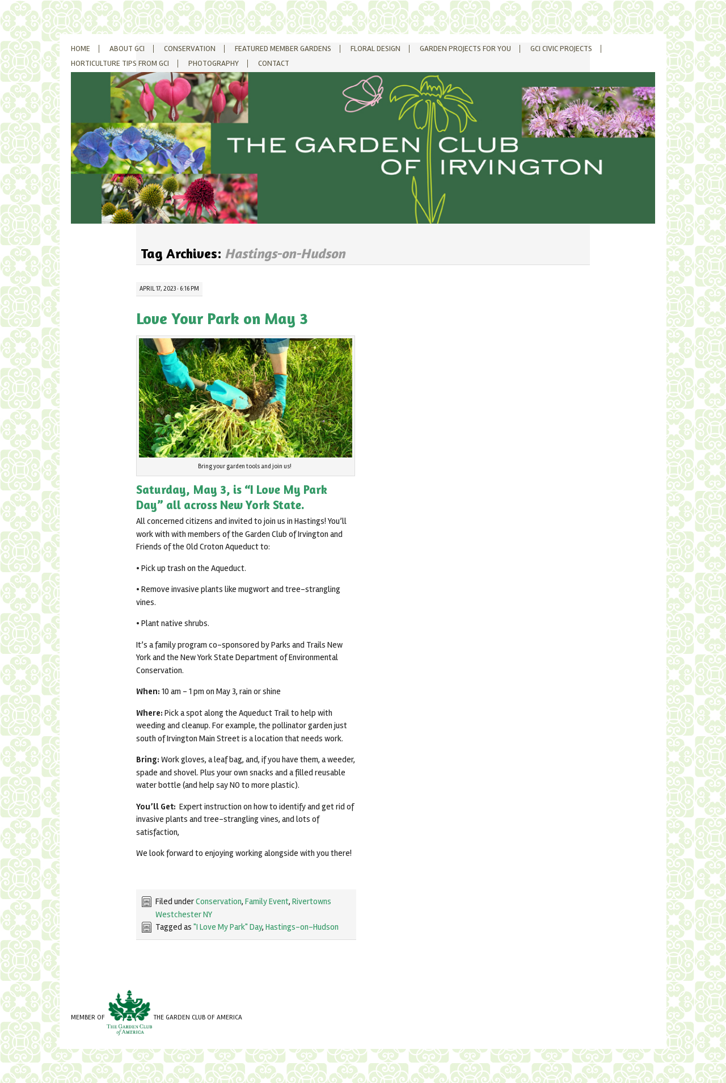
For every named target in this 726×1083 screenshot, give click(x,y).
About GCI (127, 49)
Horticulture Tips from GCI (120, 64)
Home (80, 49)
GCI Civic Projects (561, 49)
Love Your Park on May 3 (222, 318)
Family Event (267, 901)
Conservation (190, 49)
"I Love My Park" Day (227, 927)
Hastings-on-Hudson (302, 927)
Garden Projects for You (465, 49)
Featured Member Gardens (283, 49)
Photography (213, 64)
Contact (273, 64)
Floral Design (375, 49)
